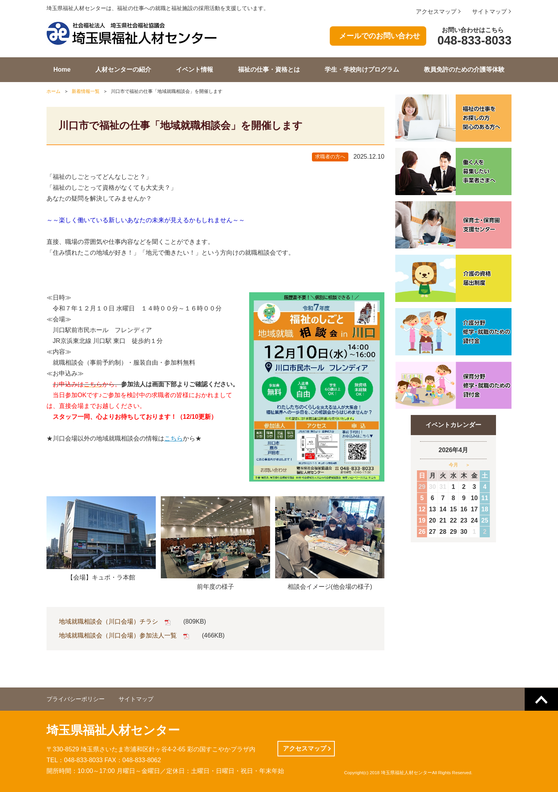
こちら (173, 438)
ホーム (53, 91)
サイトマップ (489, 12)
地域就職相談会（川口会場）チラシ (108, 621)
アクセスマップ (436, 12)
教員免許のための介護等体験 (464, 69)
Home (62, 69)
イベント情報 (194, 69)
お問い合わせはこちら (473, 37)
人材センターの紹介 (123, 69)
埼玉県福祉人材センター (113, 730)
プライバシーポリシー (75, 699)
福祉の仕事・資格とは (269, 69)
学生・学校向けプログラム (362, 69)
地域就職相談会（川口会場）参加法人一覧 (118, 635)
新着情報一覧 (86, 91)
